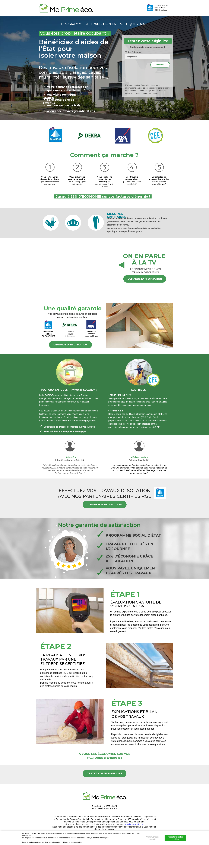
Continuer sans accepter (152, 838)
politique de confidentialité (71, 842)
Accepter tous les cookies (175, 838)
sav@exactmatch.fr (134, 824)
